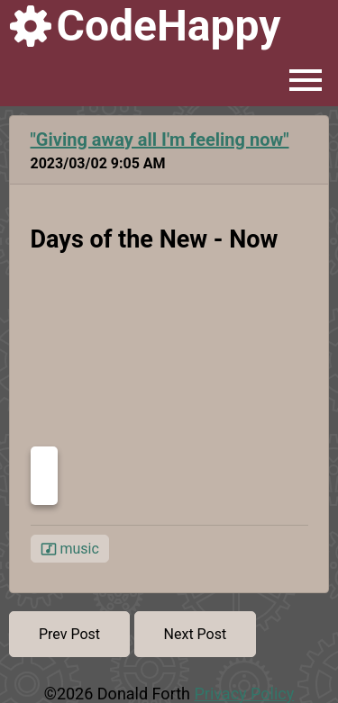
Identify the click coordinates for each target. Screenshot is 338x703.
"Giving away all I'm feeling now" (160, 139)
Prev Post (69, 634)
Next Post (195, 634)
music (70, 549)
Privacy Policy (244, 693)
